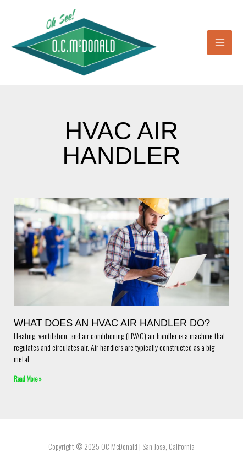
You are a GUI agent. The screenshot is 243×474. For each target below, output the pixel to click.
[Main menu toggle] (219, 42)
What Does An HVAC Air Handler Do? (112, 323)
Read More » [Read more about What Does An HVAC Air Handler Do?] (28, 378)
